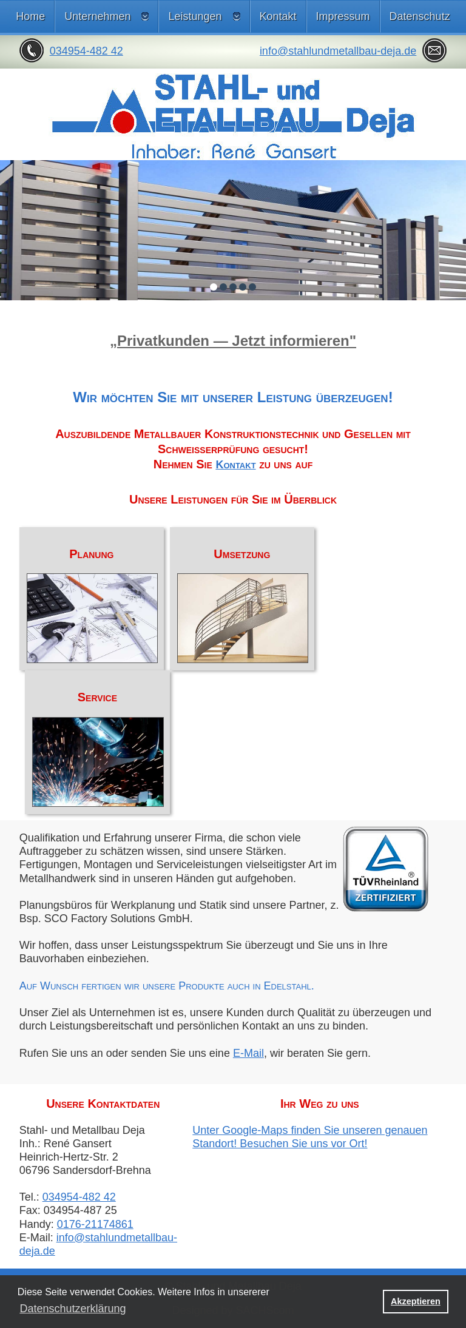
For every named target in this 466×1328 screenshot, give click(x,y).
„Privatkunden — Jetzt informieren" (233, 340)
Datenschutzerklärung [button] (72, 1309)
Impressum (343, 16)
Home (30, 16)
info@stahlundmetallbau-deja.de (338, 51)
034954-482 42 (86, 51)
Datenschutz (420, 16)
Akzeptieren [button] (416, 1301)
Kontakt (278, 16)
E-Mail (248, 1053)
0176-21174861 (95, 1224)
